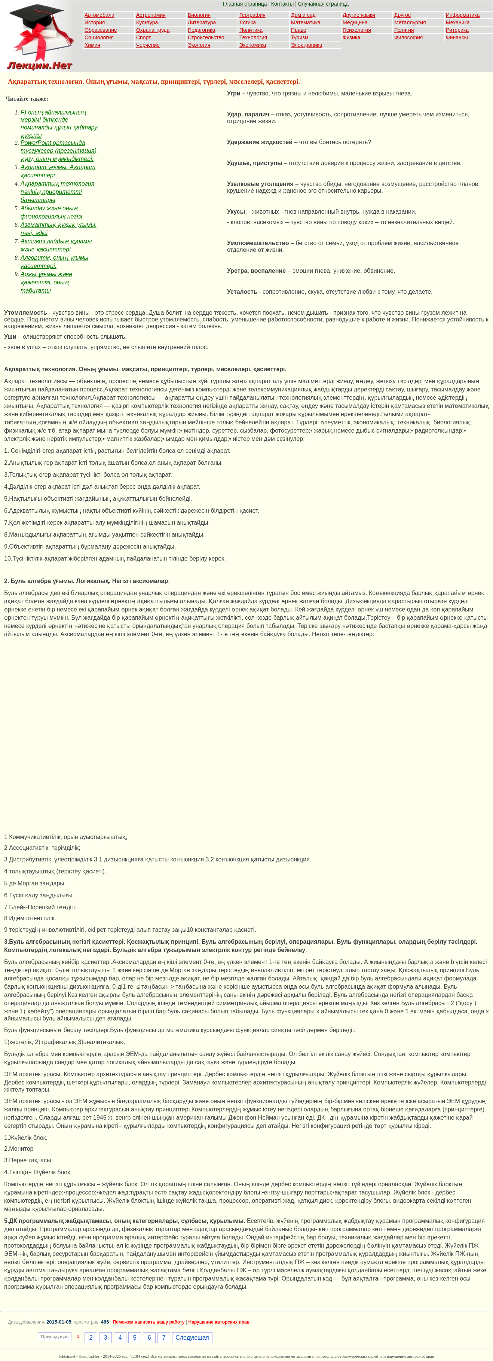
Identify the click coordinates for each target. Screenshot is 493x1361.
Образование (101, 30)
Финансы (457, 37)
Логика (247, 22)
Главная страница (245, 4)
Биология (199, 15)
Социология (99, 37)
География (252, 15)
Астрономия (151, 15)
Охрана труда (152, 30)
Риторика (457, 30)
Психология (357, 30)
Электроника (306, 45)
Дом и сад (303, 15)
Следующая (192, 1337)
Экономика (252, 45)
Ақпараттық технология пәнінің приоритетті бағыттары (57, 191)
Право (298, 30)
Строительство (206, 37)
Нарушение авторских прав (219, 1322)
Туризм (299, 37)
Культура (147, 22)
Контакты (282, 4)
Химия (92, 45)
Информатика (463, 15)
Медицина (355, 22)
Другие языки (359, 15)
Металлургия (410, 22)
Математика (306, 22)
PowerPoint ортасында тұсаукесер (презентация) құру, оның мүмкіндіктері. (59, 151)
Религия (404, 30)
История (95, 22)
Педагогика (201, 30)
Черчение (148, 45)
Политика (251, 30)
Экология (199, 45)
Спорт (143, 37)
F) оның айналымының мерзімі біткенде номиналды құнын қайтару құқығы (59, 124)
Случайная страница (323, 4)
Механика (458, 22)
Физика (351, 37)
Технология (253, 37)
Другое (402, 15)
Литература (202, 22)
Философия (408, 37)
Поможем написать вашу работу (149, 1322)
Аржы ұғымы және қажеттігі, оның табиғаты (46, 282)
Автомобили (99, 15)
